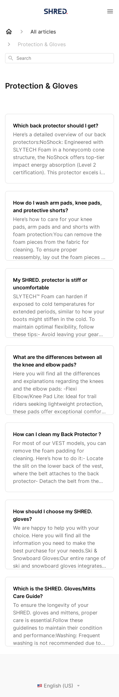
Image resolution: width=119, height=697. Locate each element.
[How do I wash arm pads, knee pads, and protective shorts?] (59, 226)
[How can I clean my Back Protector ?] (59, 457)
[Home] (9, 31)
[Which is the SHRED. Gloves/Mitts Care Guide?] (59, 611)
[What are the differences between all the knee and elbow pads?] (59, 380)
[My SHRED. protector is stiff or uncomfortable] (59, 303)
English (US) (59, 685)
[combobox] (59, 58)
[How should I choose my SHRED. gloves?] (59, 534)
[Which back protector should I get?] (59, 148)
